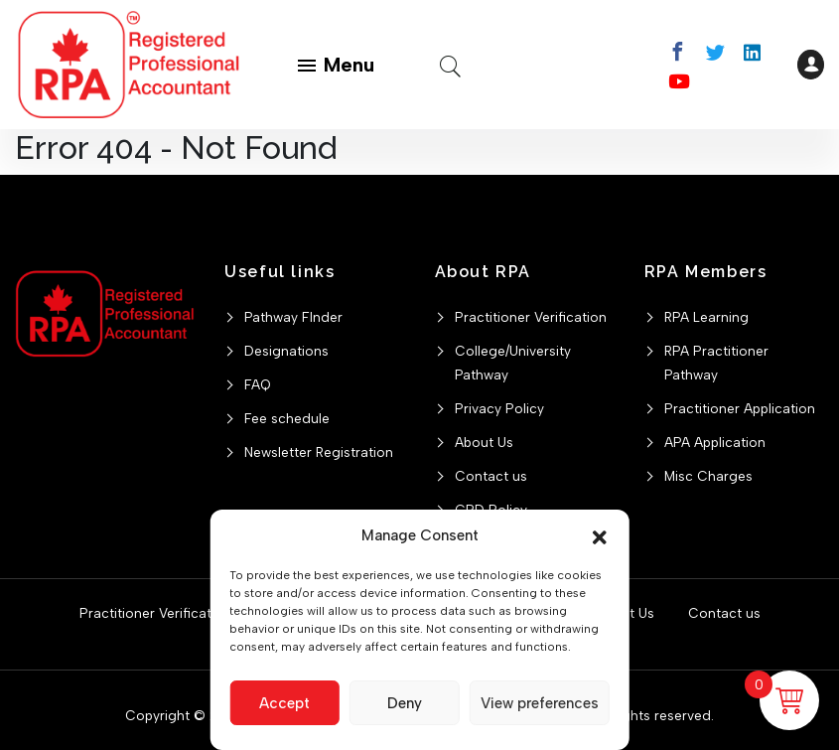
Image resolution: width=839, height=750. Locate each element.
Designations (286, 351)
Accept (284, 703)
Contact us (491, 476)
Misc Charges (708, 476)
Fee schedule (287, 418)
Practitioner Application (739, 408)
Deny (404, 703)
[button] (600, 535)
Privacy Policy (499, 408)
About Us (484, 442)
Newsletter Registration (318, 452)
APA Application (715, 442)
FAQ (257, 384)
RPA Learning (706, 317)
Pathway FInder (293, 317)
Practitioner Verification (531, 317)
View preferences (540, 703)
